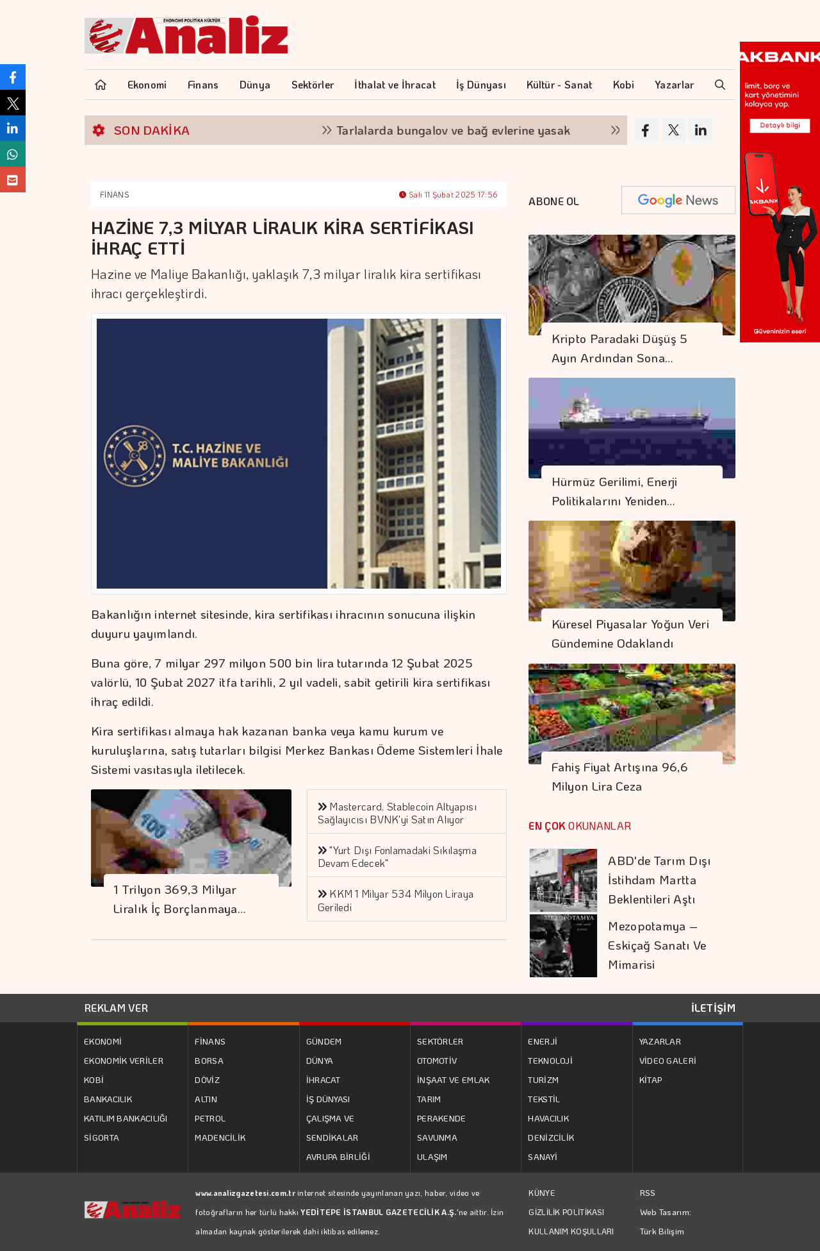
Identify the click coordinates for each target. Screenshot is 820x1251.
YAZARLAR (660, 1041)
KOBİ (94, 1079)
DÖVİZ (207, 1079)
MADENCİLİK (220, 1137)
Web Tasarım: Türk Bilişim (666, 1221)
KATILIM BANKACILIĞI (126, 1117)
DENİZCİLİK (551, 1137)
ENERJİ (542, 1041)
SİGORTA (101, 1137)
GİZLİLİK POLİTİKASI (566, 1212)
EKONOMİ (103, 1041)
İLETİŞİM (713, 1007)
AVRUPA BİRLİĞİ (338, 1156)
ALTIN (206, 1098)
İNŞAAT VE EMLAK (453, 1079)
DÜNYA (320, 1060)
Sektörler (312, 84)
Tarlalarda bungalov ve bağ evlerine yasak (473, 130)
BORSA (209, 1060)
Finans (203, 84)
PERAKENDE (441, 1117)
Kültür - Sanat (559, 84)
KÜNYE (542, 1193)
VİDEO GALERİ (668, 1060)
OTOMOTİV (437, 1060)
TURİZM (543, 1079)
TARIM (429, 1098)
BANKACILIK (108, 1098)
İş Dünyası (481, 84)
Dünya (255, 84)
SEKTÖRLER (440, 1041)
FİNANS (114, 194)
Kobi (623, 84)
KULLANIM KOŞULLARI (571, 1231)
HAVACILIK (548, 1117)
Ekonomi (147, 84)
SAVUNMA (437, 1137)
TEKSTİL (544, 1098)
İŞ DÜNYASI (328, 1098)
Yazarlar (674, 84)
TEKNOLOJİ (550, 1060)
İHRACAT (323, 1079)
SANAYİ (542, 1156)
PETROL (210, 1117)
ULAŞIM (432, 1156)
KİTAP (650, 1079)
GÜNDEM (324, 1041)
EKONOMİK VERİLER (123, 1060)
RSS (648, 1192)
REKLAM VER (116, 1007)
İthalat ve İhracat (394, 84)
